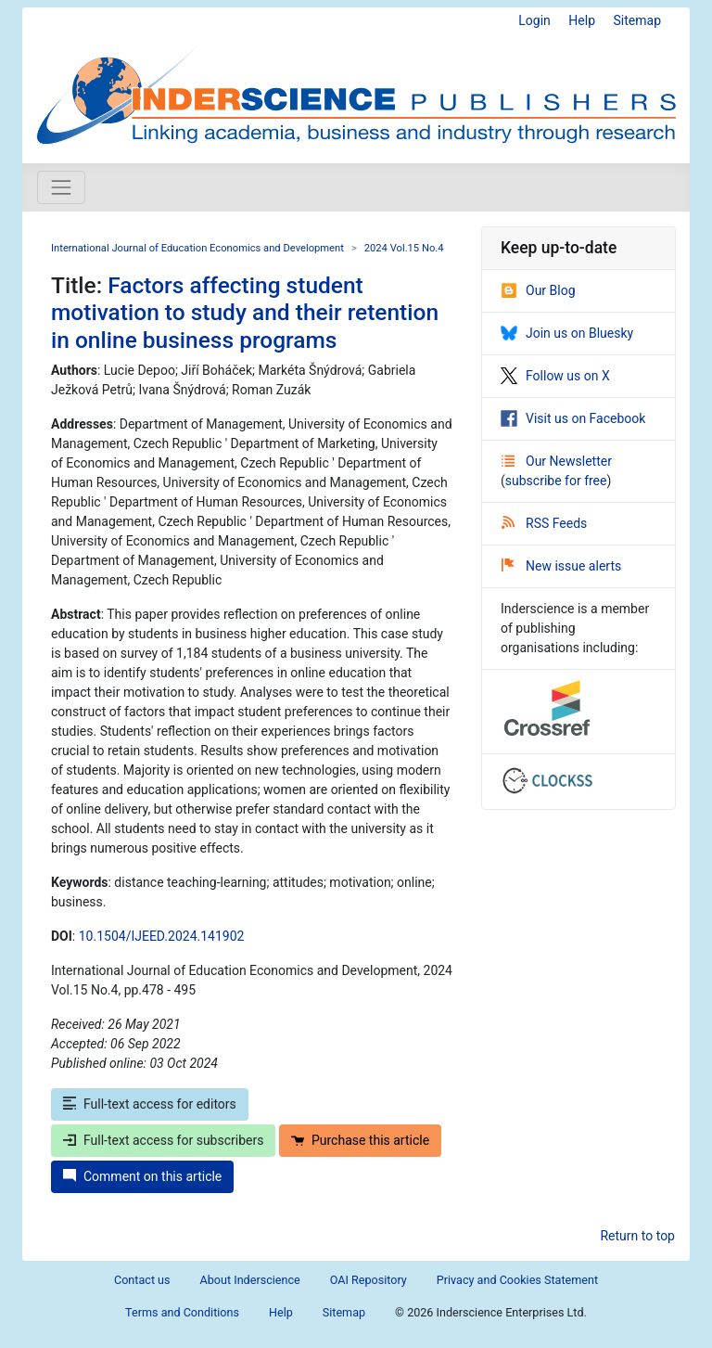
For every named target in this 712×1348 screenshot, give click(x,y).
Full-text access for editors (149, 1104)
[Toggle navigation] (61, 187)
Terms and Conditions (182, 1312)
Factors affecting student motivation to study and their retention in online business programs (245, 312)
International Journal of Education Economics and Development (197, 248)
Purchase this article (360, 1140)
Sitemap (637, 20)
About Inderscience (250, 1280)
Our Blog (538, 290)
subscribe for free (556, 480)
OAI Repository (368, 1280)
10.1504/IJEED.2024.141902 (162, 936)
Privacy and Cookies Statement (517, 1280)
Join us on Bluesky (567, 333)
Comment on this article (142, 1176)
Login (534, 20)
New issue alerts (561, 565)
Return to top (637, 1235)
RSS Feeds (544, 523)
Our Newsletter (557, 461)
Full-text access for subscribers (163, 1140)
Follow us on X (555, 375)
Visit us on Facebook (573, 418)
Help (581, 20)
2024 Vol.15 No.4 (404, 248)
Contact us (142, 1280)
